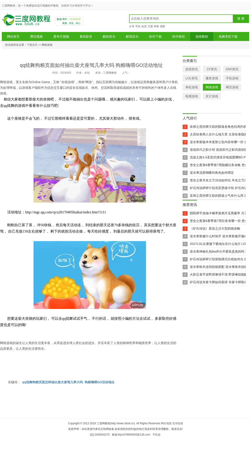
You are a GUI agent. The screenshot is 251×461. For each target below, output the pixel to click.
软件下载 (155, 36)
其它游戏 (212, 96)
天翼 (150, 26)
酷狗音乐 (109, 36)
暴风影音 (86, 36)
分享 (131, 26)
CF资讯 (212, 69)
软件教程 (178, 36)
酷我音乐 (132, 36)
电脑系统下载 (228, 36)
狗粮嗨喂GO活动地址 (100, 382)
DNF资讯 (232, 69)
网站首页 (13, 36)
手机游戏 (232, 78)
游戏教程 (201, 36)
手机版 (156, 434)
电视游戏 (191, 96)
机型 (144, 26)
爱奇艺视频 (61, 36)
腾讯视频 (36, 36)
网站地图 (166, 423)
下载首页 (32, 44)
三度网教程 (27, 21)
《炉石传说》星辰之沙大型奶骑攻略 (215, 228)
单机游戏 (191, 87)
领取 (162, 26)
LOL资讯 (192, 78)
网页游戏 (232, 87)
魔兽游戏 (212, 78)
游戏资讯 (191, 69)
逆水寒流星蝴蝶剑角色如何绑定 (212, 172)
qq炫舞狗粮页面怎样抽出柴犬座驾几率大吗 (52, 382)
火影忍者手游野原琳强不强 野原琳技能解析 (220, 274)
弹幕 (156, 26)
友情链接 (177, 423)
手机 (138, 26)
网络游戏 (212, 87)
